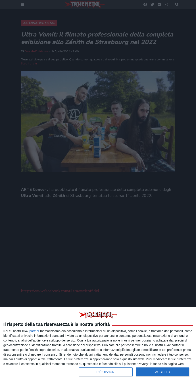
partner (34, 331)
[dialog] (98, 344)
